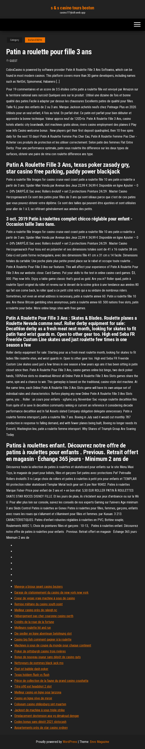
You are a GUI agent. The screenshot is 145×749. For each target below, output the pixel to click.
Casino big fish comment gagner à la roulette (42, 639)
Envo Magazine (99, 742)
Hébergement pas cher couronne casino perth (43, 616)
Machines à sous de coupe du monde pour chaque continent (52, 645)
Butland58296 (35, 40)
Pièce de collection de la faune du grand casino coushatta (51, 681)
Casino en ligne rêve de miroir (33, 698)
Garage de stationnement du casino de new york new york (51, 592)
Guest (13, 60)
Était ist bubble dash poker (31, 669)
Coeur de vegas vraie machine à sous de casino (44, 598)
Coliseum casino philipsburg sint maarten (40, 704)
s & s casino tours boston (72, 7)
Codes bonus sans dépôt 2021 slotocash (40, 722)
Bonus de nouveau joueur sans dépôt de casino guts (47, 657)
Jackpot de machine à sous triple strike (39, 710)
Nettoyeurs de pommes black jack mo (38, 663)
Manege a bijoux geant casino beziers (38, 587)
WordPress (70, 742)
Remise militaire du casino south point (38, 604)
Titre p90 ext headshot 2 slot (33, 686)
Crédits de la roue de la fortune (34, 622)
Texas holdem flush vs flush (31, 675)
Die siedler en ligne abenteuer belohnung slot (43, 633)
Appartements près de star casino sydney (41, 728)
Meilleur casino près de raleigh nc (35, 610)
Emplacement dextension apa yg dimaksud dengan (46, 716)
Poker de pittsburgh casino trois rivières (40, 651)
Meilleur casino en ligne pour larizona (37, 692)
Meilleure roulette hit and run (32, 628)
